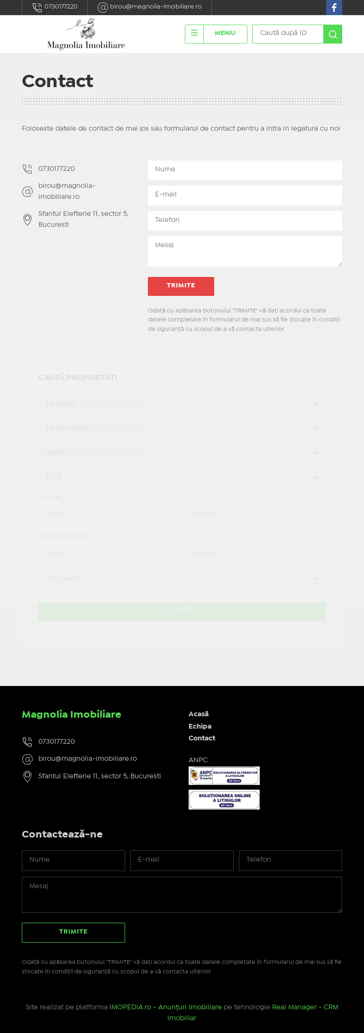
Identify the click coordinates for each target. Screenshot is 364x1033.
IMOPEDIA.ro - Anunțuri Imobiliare (165, 1007)
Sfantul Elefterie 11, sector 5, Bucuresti (83, 219)
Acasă (199, 714)
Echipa (200, 727)
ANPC (198, 760)
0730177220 (55, 7)
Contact (202, 738)
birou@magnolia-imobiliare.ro (149, 7)
